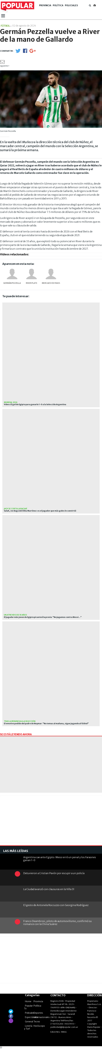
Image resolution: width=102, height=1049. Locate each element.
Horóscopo (39, 1026)
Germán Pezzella (12, 283)
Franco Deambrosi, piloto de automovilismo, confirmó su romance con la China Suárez (57, 923)
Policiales (71, 5)
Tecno (37, 1021)
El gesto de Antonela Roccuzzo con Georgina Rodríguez (55, 905)
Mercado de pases (51, 283)
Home (28, 1001)
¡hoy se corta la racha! (15, 508)
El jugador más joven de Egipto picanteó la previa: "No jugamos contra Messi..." (43, 617)
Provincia (45, 5)
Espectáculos (31, 1017)
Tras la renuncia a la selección (19, 721)
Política (58, 5)
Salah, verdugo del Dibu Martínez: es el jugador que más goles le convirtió (40, 511)
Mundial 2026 (10, 402)
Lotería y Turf (28, 1027)
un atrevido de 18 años (15, 615)
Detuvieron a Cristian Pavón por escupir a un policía (53, 873)
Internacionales (42, 1017)
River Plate (31, 283)
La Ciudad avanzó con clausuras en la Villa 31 (48, 889)
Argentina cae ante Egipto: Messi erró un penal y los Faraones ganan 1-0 (59, 859)
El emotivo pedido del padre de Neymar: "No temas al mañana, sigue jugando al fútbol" (46, 723)
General (29, 1021)
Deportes (38, 1012)
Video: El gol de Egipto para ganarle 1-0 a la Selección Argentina (35, 404)
